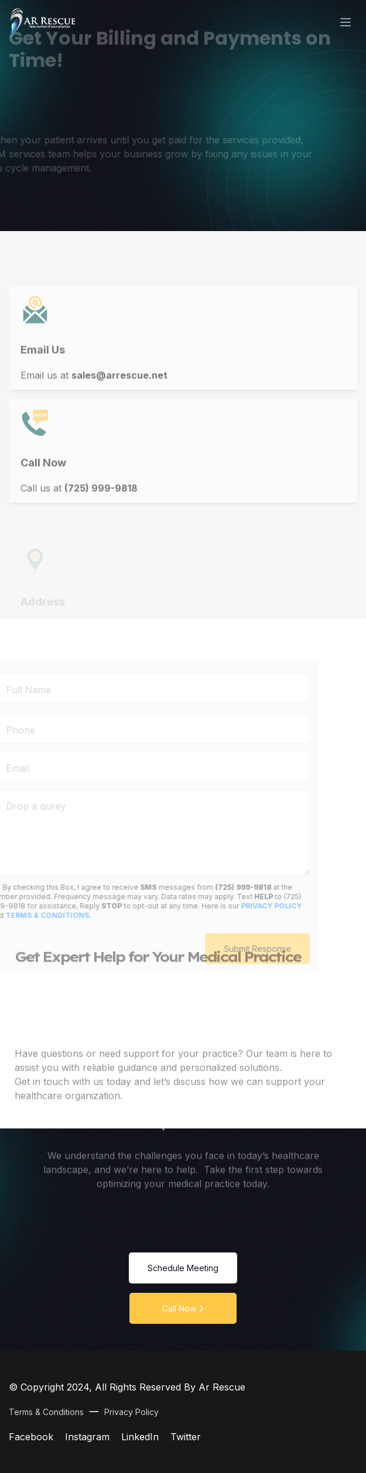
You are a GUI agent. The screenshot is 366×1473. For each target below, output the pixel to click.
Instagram (87, 1437)
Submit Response (235, 949)
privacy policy (248, 905)
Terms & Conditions (46, 1412)
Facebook (31, 1437)
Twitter (185, 1437)
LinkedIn (140, 1437)
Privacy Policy (131, 1412)
